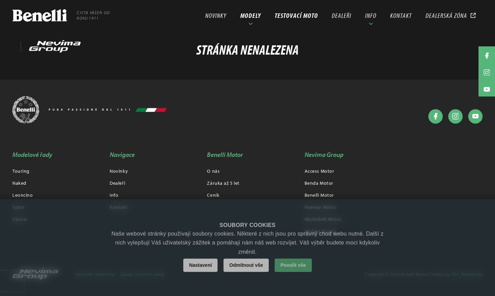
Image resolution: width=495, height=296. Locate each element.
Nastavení (200, 265)
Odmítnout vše (246, 265)
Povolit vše (293, 265)
